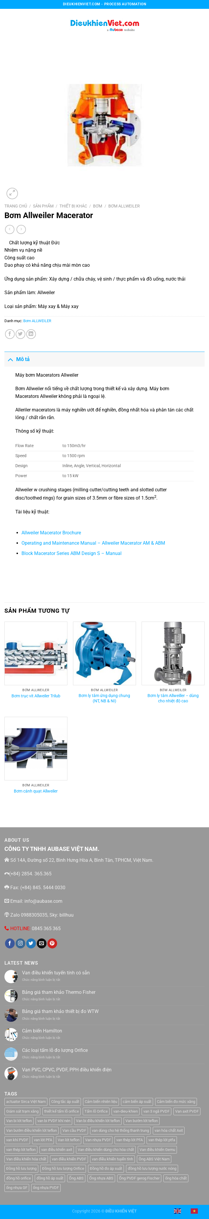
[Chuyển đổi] (10, 359)
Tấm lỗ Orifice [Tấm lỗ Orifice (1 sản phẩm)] (96, 1111)
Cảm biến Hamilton (42, 1031)
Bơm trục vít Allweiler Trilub (35, 696)
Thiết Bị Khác (73, 206)
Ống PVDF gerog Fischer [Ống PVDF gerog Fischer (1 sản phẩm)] (139, 1178)
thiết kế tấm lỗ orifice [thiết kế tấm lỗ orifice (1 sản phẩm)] (61, 1111)
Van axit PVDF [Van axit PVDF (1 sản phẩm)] (187, 1111)
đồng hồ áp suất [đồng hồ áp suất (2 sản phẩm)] (50, 1178)
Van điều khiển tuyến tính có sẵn (56, 973)
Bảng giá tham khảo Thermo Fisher (58, 992)
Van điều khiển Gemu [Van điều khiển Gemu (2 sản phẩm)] (157, 1149)
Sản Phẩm (43, 206)
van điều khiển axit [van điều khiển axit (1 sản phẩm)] (56, 1149)
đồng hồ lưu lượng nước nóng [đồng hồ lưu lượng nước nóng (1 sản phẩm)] (152, 1168)
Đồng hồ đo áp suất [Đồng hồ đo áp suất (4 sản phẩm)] (106, 1168)
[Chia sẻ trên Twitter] (20, 334)
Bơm (97, 206)
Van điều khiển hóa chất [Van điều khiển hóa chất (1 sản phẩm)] (26, 1159)
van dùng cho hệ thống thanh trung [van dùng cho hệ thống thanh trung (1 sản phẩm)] (120, 1130)
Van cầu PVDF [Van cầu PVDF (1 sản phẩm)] (74, 1130)
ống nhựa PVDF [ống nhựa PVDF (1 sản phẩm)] (46, 1187)
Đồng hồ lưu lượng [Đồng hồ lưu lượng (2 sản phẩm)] (21, 1168)
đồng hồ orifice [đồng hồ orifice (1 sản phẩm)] (18, 1178)
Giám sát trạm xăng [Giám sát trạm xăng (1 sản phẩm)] (22, 1111)
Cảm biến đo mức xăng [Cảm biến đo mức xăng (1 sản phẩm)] (176, 1101)
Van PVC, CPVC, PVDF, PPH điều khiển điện (67, 1070)
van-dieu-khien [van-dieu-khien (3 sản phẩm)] (125, 1111)
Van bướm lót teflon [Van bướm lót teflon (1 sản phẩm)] (141, 1120)
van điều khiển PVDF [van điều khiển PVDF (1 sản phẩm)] (69, 1159)
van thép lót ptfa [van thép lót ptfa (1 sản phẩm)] (161, 1140)
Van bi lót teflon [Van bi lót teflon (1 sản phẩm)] (19, 1120)
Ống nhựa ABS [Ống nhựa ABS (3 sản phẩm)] (101, 1178)
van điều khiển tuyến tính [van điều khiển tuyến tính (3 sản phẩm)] (112, 1159)
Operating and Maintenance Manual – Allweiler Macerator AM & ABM (93, 543)
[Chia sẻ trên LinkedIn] (31, 334)
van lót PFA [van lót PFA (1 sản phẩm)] (43, 1140)
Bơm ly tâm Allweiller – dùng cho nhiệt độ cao (173, 698)
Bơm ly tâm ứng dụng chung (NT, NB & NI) (104, 698)
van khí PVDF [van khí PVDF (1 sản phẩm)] (17, 1140)
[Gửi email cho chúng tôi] (42, 943)
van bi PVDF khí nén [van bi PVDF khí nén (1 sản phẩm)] (53, 1120)
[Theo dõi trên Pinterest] (52, 943)
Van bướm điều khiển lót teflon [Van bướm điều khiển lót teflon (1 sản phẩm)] (31, 1130)
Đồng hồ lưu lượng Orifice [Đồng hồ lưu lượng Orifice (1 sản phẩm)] (63, 1168)
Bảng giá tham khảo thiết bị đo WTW (60, 1011)
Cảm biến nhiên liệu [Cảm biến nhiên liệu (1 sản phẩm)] (101, 1101)
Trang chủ (15, 206)
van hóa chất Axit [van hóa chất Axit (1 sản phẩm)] (169, 1130)
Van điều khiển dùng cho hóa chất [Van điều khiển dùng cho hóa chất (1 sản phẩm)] (106, 1149)
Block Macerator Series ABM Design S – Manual (71, 553)
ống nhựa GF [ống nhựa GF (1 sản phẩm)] (16, 1187)
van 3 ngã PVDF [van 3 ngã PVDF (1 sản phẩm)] (156, 1111)
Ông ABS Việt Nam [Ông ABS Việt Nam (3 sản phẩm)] (154, 1159)
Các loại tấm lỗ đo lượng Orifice (55, 1050)
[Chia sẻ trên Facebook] (10, 334)
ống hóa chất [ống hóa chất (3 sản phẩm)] (176, 1178)
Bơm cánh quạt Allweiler (36, 791)
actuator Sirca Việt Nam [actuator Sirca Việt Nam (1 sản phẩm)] (26, 1101)
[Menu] (7, 23)
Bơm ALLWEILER (124, 206)
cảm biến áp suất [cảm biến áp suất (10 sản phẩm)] (137, 1101)
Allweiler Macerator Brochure (51, 533)
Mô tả (17, 359)
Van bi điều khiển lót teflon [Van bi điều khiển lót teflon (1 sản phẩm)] (98, 1120)
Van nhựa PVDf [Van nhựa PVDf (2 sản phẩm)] (98, 1140)
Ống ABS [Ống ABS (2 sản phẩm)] (76, 1178)
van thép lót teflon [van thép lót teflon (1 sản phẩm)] (21, 1149)
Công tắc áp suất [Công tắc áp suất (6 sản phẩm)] (65, 1101)
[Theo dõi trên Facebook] (10, 943)
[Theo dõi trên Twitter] (31, 943)
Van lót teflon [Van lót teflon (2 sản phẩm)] (68, 1140)
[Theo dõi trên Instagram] (20, 943)
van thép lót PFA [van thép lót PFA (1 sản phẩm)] (129, 1140)
